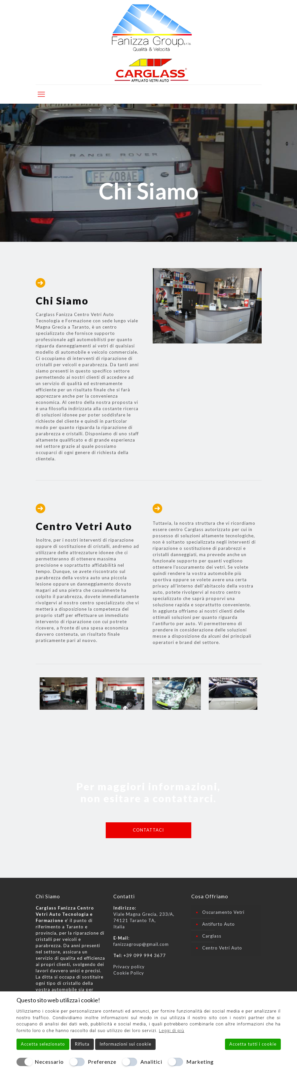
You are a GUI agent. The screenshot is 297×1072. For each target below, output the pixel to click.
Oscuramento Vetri (223, 912)
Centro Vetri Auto (222, 947)
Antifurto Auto (218, 924)
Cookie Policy (128, 973)
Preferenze (102, 1061)
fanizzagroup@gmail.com (141, 944)
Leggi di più (171, 1030)
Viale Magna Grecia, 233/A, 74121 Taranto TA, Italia (143, 920)
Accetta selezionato (43, 1044)
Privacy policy (129, 966)
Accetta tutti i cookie (253, 1044)
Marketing (200, 1061)
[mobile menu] (41, 94)
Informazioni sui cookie (125, 1044)
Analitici (151, 1061)
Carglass (211, 936)
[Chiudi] (276, 1000)
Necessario (49, 1061)
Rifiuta (82, 1044)
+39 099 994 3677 (145, 955)
